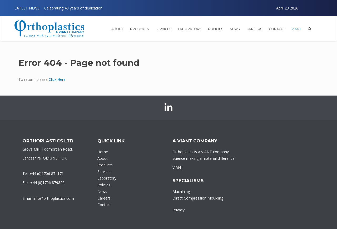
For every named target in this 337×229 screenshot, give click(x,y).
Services (104, 171)
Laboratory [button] (189, 29)
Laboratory (106, 178)
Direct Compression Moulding (197, 198)
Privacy (178, 209)
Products (105, 164)
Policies (215, 29)
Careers (254, 29)
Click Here (57, 79)
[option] (171, 8)
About (102, 158)
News (235, 29)
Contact (277, 29)
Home (102, 151)
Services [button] (163, 29)
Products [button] (139, 29)
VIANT (296, 29)
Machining (181, 191)
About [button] (117, 29)
